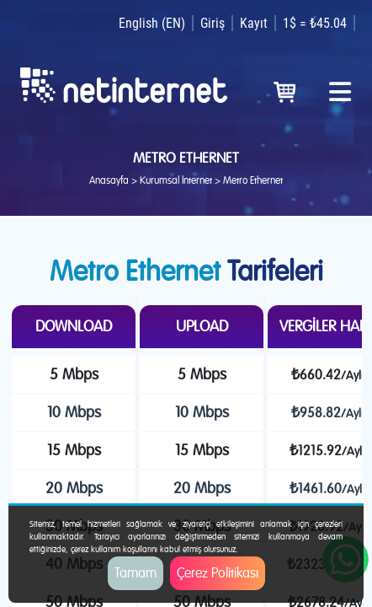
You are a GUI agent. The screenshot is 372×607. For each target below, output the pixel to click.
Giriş (212, 23)
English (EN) (152, 23)
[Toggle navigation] (340, 86)
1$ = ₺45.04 (315, 23)
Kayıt (254, 23)
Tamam (135, 573)
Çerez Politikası (217, 573)
